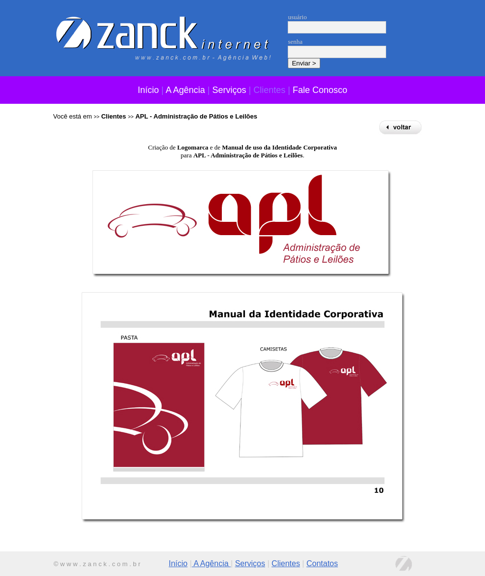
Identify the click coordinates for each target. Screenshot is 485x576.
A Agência (185, 90)
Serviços (229, 90)
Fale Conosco (320, 90)
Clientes (286, 563)
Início (148, 90)
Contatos (322, 563)
